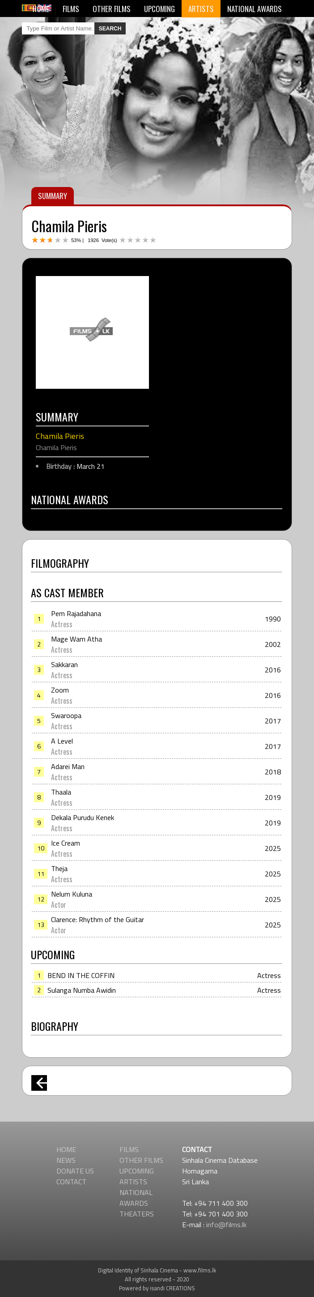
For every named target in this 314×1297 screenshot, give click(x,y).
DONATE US (75, 1170)
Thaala (61, 792)
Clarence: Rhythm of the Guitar (97, 919)
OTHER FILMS (112, 8)
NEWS (66, 1160)
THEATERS (136, 1213)
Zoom (60, 690)
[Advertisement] (157, 598)
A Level (62, 741)
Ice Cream (65, 843)
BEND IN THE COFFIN (81, 975)
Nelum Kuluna (71, 894)
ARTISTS (201, 8)
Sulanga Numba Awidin (81, 990)
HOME (41, 8)
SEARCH (110, 29)
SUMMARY (52, 195)
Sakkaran (64, 664)
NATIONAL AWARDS (254, 8)
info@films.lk (226, 1224)
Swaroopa (66, 715)
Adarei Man (68, 766)
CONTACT (71, 1181)
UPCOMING (159, 8)
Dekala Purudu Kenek (82, 817)
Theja (59, 868)
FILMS (71, 8)
